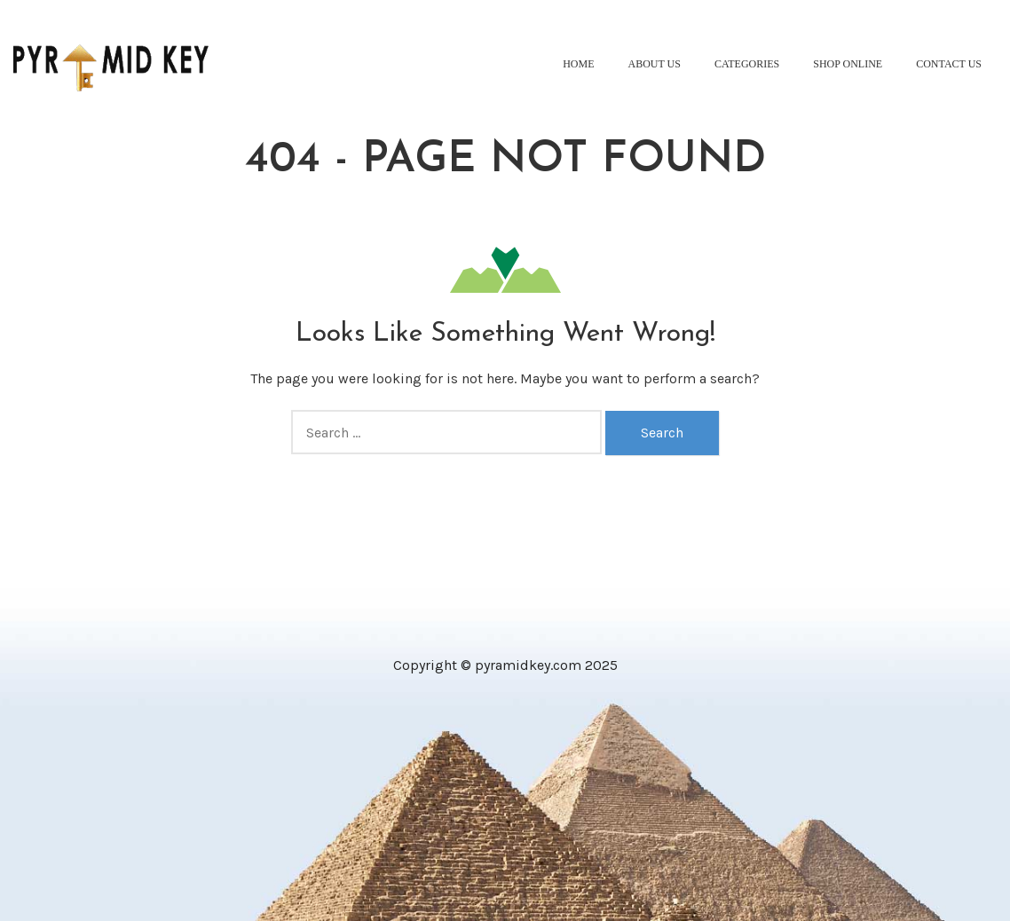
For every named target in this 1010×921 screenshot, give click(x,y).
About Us (653, 64)
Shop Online (847, 64)
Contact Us (949, 64)
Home (578, 64)
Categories (746, 64)
